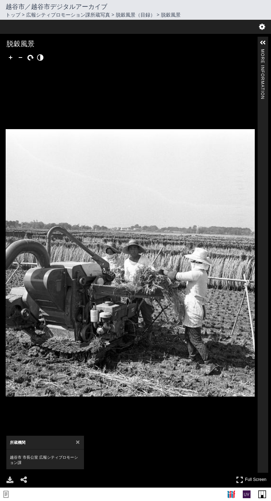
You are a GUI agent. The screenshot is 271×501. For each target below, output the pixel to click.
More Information (262, 52)
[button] (262, 42)
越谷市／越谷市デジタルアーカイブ (56, 6)
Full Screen (251, 232)
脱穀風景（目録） (135, 14)
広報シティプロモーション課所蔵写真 (68, 14)
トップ (13, 14)
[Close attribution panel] (78, 195)
